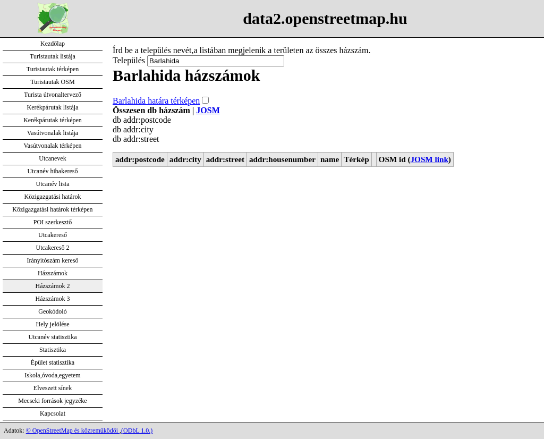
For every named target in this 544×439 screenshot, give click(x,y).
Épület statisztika (52, 362)
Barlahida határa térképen (156, 100)
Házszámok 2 (53, 286)
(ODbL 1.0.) (136, 430)
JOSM (207, 110)
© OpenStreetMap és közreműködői (73, 430)
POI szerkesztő (52, 222)
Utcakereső (52, 235)
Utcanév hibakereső (53, 171)
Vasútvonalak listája (52, 133)
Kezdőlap (52, 43)
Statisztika (52, 349)
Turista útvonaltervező (52, 94)
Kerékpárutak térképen (52, 120)
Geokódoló (52, 311)
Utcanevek (52, 158)
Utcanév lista (53, 184)
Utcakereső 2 (53, 247)
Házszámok (52, 273)
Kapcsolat (52, 413)
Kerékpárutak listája (53, 107)
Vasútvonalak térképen (53, 145)
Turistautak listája (52, 56)
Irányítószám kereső (53, 260)
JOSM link (429, 159)
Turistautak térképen (53, 69)
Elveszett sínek (52, 388)
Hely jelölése (53, 324)
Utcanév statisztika (53, 337)
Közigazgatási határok (52, 196)
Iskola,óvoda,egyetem (52, 375)
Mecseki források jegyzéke (52, 400)
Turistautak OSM (52, 82)
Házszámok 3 (53, 298)
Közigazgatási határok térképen (52, 209)
